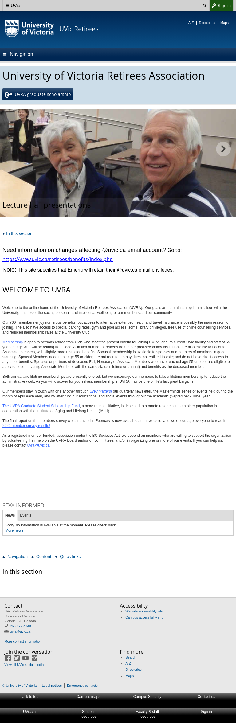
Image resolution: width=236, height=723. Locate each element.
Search (130, 657)
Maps (224, 23)
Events (25, 515)
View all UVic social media (24, 664)
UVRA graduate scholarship (38, 95)
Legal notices (52, 685)
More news (14, 530)
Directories (207, 23)
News (10, 515)
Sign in (220, 5)
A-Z (191, 23)
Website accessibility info (144, 611)
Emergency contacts (82, 685)
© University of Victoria (19, 685)
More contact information (22, 641)
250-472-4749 (20, 626)
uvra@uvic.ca (20, 631)
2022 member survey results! (26, 426)
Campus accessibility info (144, 617)
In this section (22, 571)
